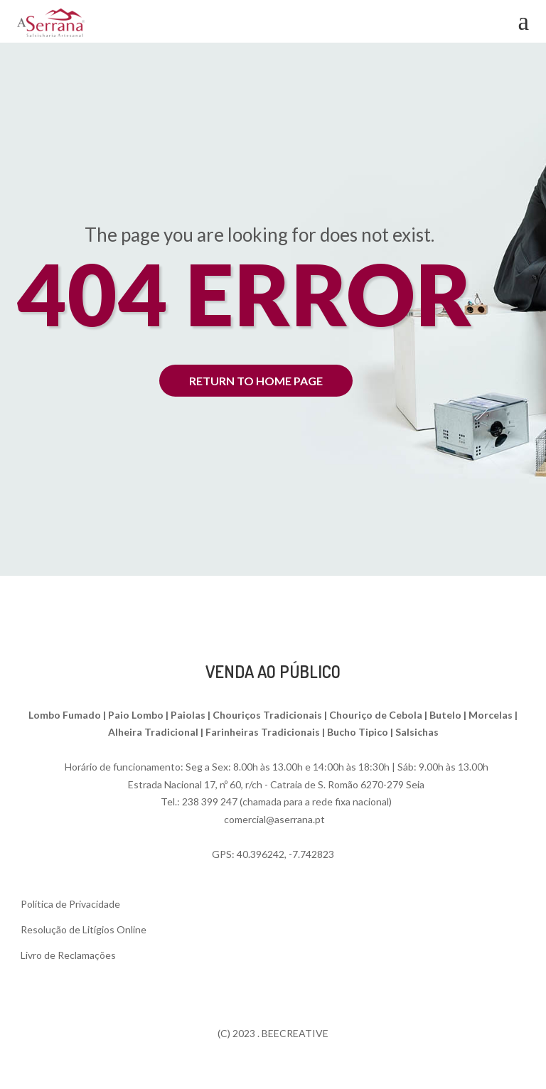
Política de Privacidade (70, 904)
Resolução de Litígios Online (83, 929)
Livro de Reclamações (68, 955)
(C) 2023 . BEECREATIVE (273, 1033)
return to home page (256, 380)
